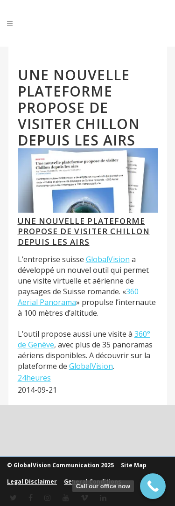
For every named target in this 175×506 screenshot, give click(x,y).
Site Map (134, 465)
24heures (34, 378)
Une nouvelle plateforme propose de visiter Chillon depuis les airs (84, 231)
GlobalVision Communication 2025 (64, 465)
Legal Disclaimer (32, 481)
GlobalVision (108, 259)
